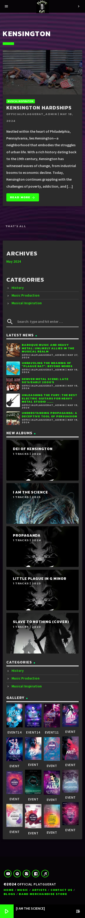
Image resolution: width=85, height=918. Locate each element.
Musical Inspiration (20, 101)
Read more (22, 197)
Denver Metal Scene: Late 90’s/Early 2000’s (45, 381)
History (18, 288)
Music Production (25, 295)
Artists (39, 890)
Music (22, 890)
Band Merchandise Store (43, 894)
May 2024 (13, 261)
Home (9, 890)
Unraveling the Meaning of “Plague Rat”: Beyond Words (47, 364)
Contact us (62, 890)
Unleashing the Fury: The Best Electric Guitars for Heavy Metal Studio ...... (49, 398)
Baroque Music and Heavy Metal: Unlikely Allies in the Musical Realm (48, 348)
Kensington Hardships (39, 107)
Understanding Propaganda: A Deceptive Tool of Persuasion (49, 414)
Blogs (9, 894)
